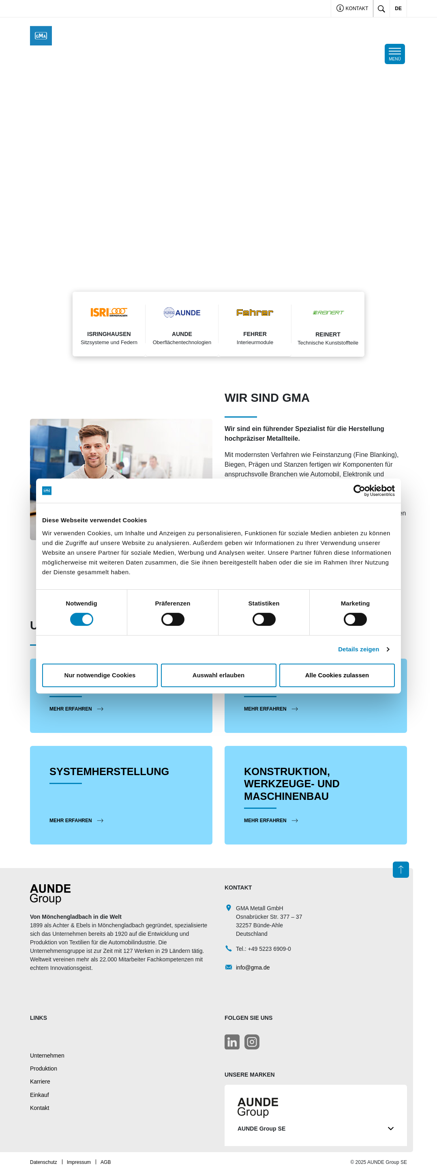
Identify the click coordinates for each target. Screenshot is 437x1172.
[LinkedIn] (232, 1041)
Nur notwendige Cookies (100, 675)
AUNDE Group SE (316, 1128)
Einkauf (39, 1094)
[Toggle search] (381, 8)
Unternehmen (47, 1055)
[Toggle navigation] (395, 54)
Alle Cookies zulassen (337, 675)
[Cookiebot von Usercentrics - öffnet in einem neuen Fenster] (359, 491)
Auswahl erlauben (218, 675)
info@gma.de (253, 967)
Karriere (40, 1081)
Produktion (43, 1068)
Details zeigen (358, 649)
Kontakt (352, 9)
